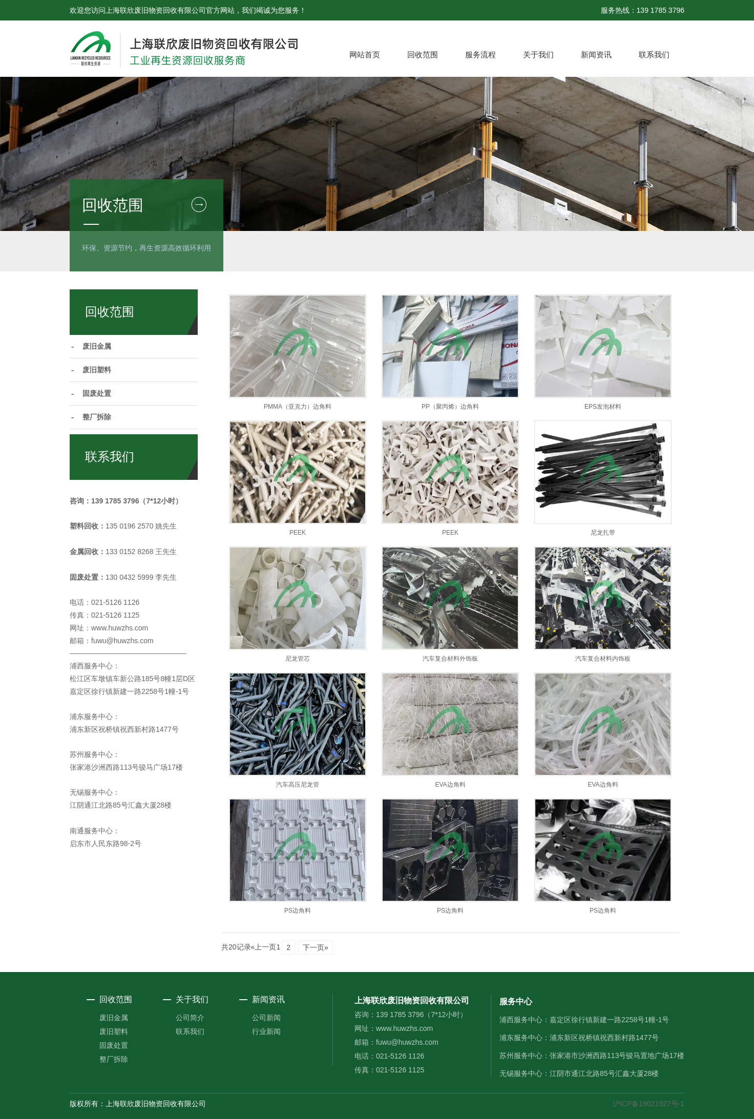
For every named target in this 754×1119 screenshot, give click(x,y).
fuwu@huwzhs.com (122, 641)
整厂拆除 (96, 417)
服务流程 (480, 54)
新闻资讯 (596, 54)
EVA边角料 (450, 784)
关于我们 (538, 54)
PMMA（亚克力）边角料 (297, 406)
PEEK (297, 532)
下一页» (315, 947)
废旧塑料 (96, 370)
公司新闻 (266, 1018)
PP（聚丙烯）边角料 (450, 406)
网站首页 (364, 54)
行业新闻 (266, 1031)
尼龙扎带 (603, 532)
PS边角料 (297, 910)
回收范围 (422, 54)
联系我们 (654, 54)
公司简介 (190, 1018)
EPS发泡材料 (602, 406)
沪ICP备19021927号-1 (648, 1104)
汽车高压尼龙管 (297, 784)
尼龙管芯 (297, 658)
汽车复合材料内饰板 (603, 658)
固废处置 (96, 393)
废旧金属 (96, 346)
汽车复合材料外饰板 (450, 658)
